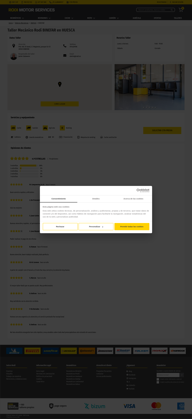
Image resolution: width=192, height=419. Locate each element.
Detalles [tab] (96, 199)
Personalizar (96, 226)
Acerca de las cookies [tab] (133, 199)
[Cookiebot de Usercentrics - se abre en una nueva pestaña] (138, 190)
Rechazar (60, 226)
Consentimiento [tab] (58, 199)
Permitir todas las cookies (132, 226)
